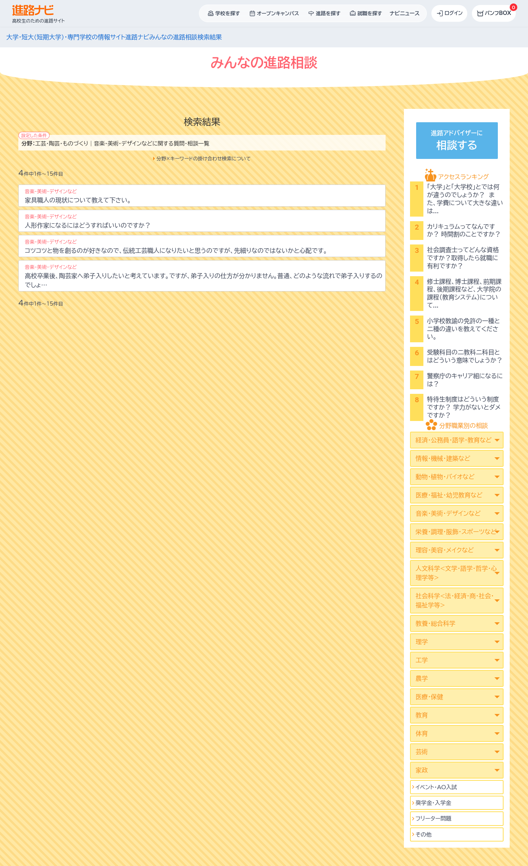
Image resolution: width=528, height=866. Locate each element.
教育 (421, 715)
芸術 (421, 752)
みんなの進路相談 (173, 37)
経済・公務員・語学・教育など (453, 440)
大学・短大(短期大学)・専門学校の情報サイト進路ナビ (77, 37)
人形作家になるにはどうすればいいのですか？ (88, 221)
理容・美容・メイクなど (444, 550)
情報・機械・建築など (442, 458)
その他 (423, 834)
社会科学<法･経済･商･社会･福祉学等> (454, 600)
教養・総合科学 (435, 623)
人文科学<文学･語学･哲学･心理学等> (456, 573)
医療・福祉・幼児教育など (448, 495)
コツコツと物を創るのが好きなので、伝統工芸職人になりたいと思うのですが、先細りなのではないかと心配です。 (176, 247)
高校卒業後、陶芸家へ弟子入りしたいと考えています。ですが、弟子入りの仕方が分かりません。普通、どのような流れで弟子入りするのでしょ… (204, 276)
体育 (421, 733)
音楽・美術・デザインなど (447, 513)
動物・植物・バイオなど (445, 477)
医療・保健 (429, 697)
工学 (421, 660)
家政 (421, 770)
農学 (421, 678)
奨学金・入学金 (433, 803)
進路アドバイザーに (457, 141)
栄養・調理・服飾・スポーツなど (455, 532)
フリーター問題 (433, 818)
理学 (421, 642)
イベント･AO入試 (436, 787)
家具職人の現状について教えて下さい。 (78, 196)
